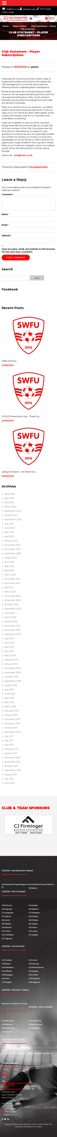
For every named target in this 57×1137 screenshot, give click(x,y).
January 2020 (11, 621)
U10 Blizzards (8, 1021)
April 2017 (9, 745)
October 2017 (11, 728)
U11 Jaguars (7, 938)
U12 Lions (33, 960)
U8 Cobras (33, 916)
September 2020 (13, 608)
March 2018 (10, 706)
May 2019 (9, 647)
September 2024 (13, 511)
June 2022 (10, 562)
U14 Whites (7, 971)
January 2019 (11, 664)
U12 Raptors (7, 1024)
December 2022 (13, 545)
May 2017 (9, 740)
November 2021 (12, 583)
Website (6, 235)
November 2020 (13, 600)
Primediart (38, 1127)
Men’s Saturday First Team (13, 1053)
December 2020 (13, 596)
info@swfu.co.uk (10, 9)
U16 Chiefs (33, 975)
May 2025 (9, 498)
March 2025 (10, 506)
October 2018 (11, 677)
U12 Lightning (35, 1021)
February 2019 (11, 660)
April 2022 (9, 570)
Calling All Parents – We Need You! (18, 472)
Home (6, 26)
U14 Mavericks (8, 1028)
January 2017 (11, 753)
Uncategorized (38, 167)
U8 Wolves (7, 927)
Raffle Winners (9, 361)
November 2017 (12, 723)
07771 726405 (43, 9)
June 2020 (10, 613)
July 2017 (9, 736)
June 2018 (10, 694)
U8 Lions (6, 920)
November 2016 (12, 762)
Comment (8, 194)
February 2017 (11, 749)
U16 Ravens (7, 1032)
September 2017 (13, 732)
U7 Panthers (34, 913)
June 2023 (10, 528)
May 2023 (9, 532)
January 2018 (11, 715)
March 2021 (10, 591)
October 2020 (11, 604)
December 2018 (13, 668)
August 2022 (11, 557)
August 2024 (11, 515)
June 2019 (9, 642)
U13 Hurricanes (35, 1024)
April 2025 (9, 502)
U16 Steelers (34, 978)
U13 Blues (6, 964)
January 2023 (11, 540)
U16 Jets (5, 978)
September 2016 (13, 770)
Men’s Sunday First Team (40, 1053)
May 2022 (9, 566)
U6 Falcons (7, 905)
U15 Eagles (33, 971)
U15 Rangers (7, 975)
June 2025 (9, 494)
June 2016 (9, 783)
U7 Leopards (7, 913)
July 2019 (9, 638)
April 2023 (9, 536)
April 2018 (9, 702)
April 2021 (9, 587)
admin (35, 67)
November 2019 (12, 630)
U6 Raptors (34, 909)
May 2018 (9, 698)
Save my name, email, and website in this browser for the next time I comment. (28, 250)
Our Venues (6, 1103)
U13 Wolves (34, 964)
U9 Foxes (33, 927)
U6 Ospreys (7, 909)
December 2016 (12, 757)
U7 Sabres (6, 916)
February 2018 (12, 711)
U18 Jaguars (34, 982)
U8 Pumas (33, 920)
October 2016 (11, 766)
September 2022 (13, 553)
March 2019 (10, 655)
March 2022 (10, 574)
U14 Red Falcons (36, 967)
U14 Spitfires (34, 1028)
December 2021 (12, 579)
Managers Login (28, 9)
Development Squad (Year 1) (41, 884)
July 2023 (9, 523)
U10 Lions (33, 931)
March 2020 (10, 617)
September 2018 (13, 681)
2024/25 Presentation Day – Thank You (21, 416)
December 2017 (12, 719)
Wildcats (33, 888)
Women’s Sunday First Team (14, 1003)
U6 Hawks (33, 905)
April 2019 (9, 651)
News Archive (20, 26)
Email (5, 225)
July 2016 (9, 779)
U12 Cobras (7, 960)
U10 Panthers (8, 935)
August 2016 (11, 774)
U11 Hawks (33, 935)
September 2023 (13, 519)
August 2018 (11, 685)
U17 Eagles (7, 982)
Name (5, 214)
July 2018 (9, 689)
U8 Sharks (6, 924)
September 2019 (13, 634)
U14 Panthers (8, 967)
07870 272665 (8, 12)
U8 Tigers (33, 924)
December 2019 (12, 625)
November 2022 (13, 549)
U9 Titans (6, 931)
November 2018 (13, 672)
